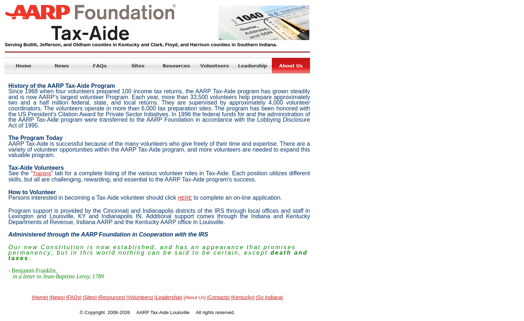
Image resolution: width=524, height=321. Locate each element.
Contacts (218, 297)
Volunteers (140, 297)
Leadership (168, 297)
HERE (185, 198)
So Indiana (269, 297)
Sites (89, 297)
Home (40, 297)
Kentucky (242, 297)
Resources (111, 297)
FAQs (73, 297)
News (57, 297)
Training (42, 173)
